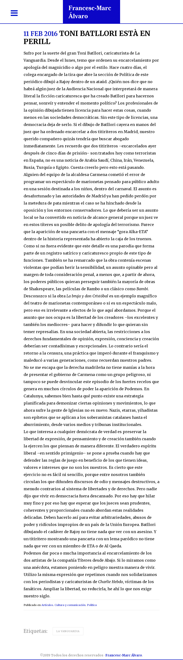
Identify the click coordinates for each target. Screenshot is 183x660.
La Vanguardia (68, 631)
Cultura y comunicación (70, 605)
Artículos (47, 605)
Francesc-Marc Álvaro (123, 655)
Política (92, 605)
